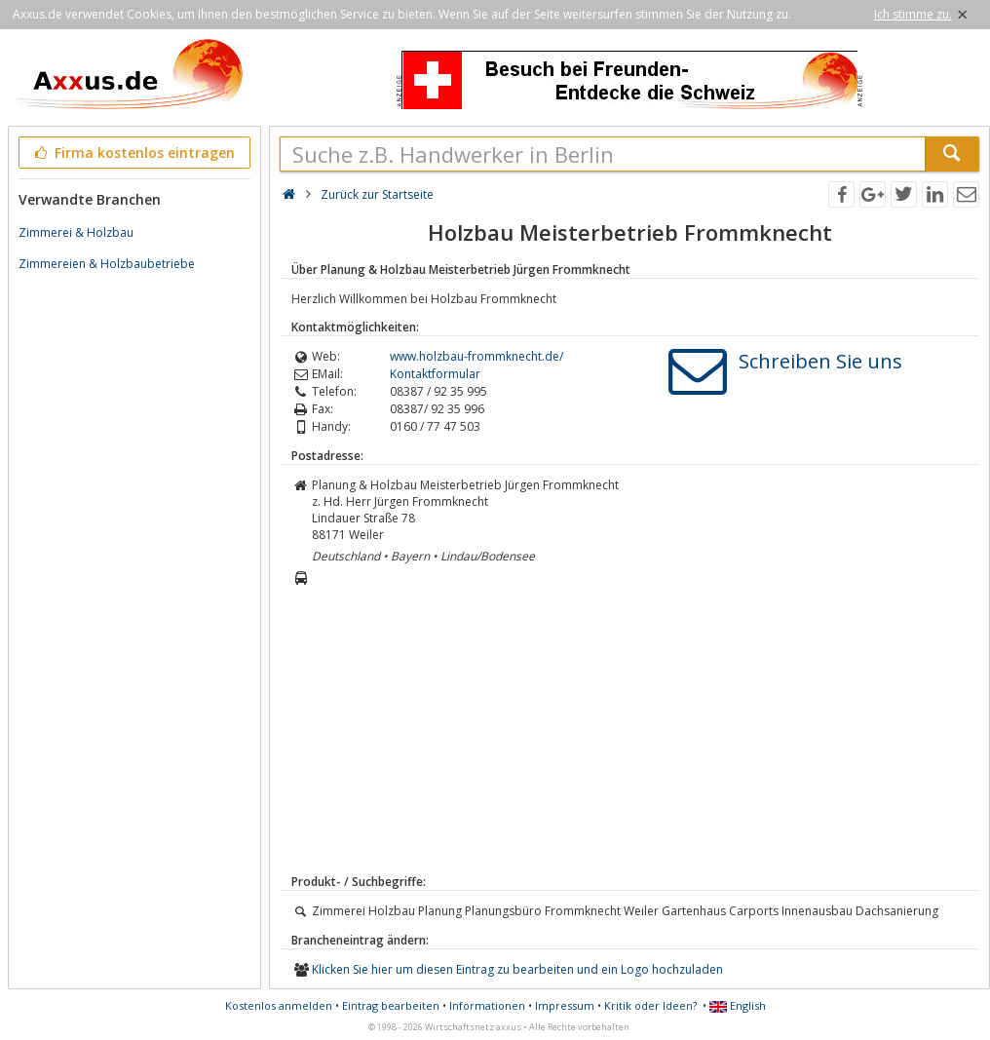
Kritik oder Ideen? (650, 1005)
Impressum (564, 1005)
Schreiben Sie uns (820, 361)
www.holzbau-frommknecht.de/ (476, 356)
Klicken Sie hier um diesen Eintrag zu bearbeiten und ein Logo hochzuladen (517, 969)
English (737, 1005)
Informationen (487, 1005)
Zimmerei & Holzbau (76, 232)
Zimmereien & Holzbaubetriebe (107, 263)
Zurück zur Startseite (377, 194)
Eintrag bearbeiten (390, 1005)
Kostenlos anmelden (278, 1005)
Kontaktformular (435, 374)
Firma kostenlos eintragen (133, 152)
